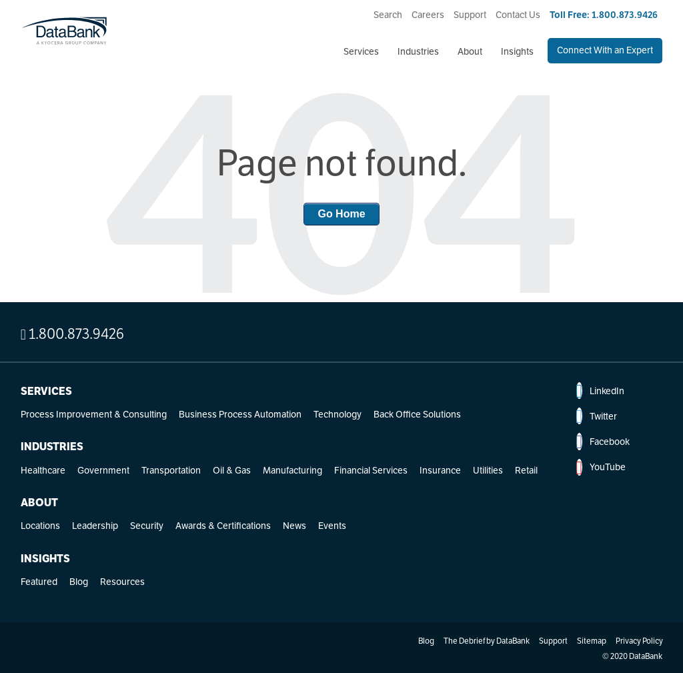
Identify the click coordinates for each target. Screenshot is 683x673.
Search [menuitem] (388, 15)
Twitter (596, 416)
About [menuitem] (470, 51)
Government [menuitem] (103, 470)
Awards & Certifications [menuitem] (223, 526)
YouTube (600, 467)
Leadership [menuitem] (95, 526)
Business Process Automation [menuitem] (240, 414)
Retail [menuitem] (526, 470)
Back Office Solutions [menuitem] (417, 414)
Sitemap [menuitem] (591, 641)
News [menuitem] (294, 526)
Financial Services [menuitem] (371, 470)
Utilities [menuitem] (488, 470)
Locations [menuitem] (40, 526)
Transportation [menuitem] (171, 470)
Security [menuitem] (146, 526)
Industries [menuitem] (418, 51)
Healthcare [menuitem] (43, 470)
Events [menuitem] (332, 526)
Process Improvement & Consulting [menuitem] (94, 414)
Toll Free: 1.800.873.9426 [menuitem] (604, 15)
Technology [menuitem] (337, 414)
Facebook (602, 441)
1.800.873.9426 (72, 333)
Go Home (341, 213)
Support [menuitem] (470, 15)
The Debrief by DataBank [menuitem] (487, 641)
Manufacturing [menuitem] (292, 470)
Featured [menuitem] (39, 582)
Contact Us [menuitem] (518, 15)
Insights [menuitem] (517, 51)
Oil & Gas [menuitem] (232, 470)
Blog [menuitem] (78, 582)
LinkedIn (600, 391)
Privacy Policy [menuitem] (639, 641)
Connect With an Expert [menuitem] (605, 50)
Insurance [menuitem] (440, 470)
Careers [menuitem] (428, 15)
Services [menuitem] (361, 51)
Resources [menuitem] (122, 582)
